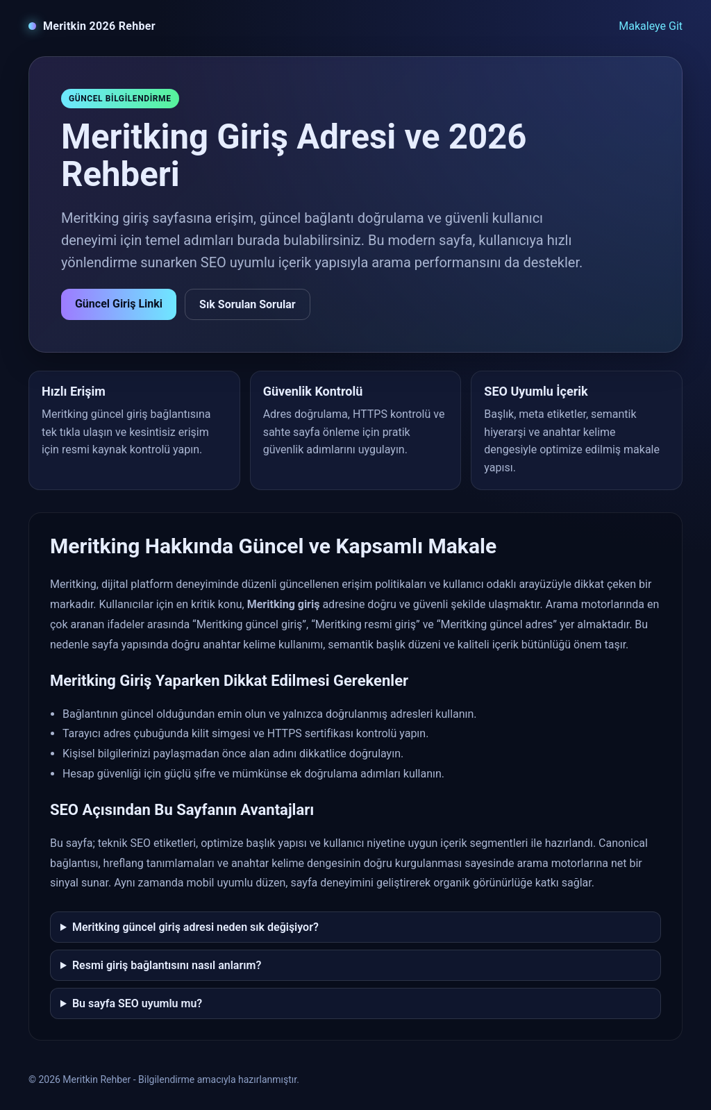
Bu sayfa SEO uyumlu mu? (137, 1003)
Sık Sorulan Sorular (247, 304)
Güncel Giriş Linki (118, 303)
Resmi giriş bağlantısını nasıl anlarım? (166, 965)
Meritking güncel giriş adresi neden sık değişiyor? (195, 927)
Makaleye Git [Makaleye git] (651, 26)
